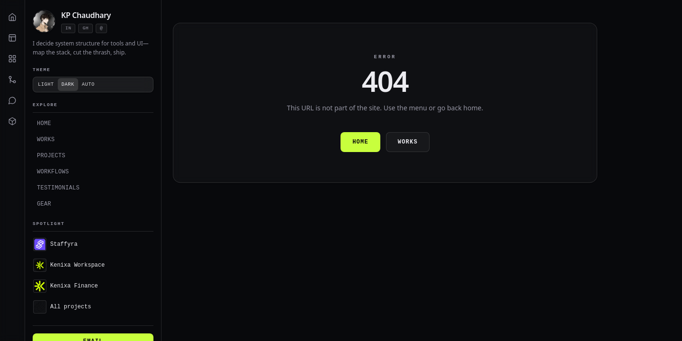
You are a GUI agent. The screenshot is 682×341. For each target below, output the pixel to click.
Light (46, 84)
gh (85, 28)
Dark (68, 84)
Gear (44, 204)
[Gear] (12, 121)
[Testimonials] (12, 100)
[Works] (12, 37)
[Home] (12, 17)
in (68, 28)
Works (46, 139)
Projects (51, 156)
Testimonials (58, 188)
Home (44, 123)
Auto (88, 84)
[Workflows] (12, 79)
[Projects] (12, 58)
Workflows (53, 172)
